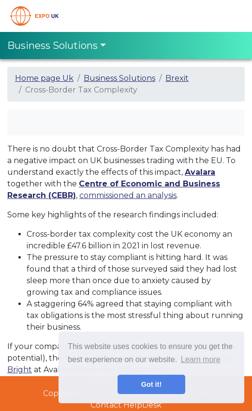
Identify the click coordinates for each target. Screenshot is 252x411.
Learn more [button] (201, 359)
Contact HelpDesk (126, 405)
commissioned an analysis (128, 195)
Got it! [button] (151, 384)
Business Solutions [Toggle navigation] (52, 45)
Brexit (177, 78)
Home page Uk (44, 78)
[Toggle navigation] (231, 16)
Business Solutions (119, 78)
